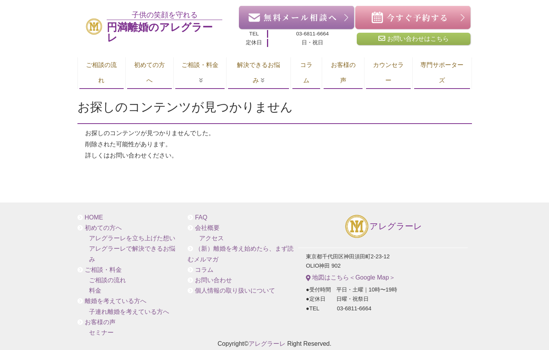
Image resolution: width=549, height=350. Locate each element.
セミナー (101, 332)
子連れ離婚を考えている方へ (129, 311)
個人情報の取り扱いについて (235, 290)
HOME (94, 217)
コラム (306, 73)
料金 (95, 290)
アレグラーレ (383, 227)
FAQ (201, 217)
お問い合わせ (213, 280)
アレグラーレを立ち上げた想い (132, 238)
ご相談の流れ (101, 73)
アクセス (211, 238)
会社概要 (207, 227)
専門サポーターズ (441, 73)
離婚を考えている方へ (115, 301)
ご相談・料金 (199, 65)
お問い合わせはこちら (413, 38)
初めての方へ (149, 73)
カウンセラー (388, 73)
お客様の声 (343, 73)
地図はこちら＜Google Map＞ (350, 277)
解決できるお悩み (258, 73)
